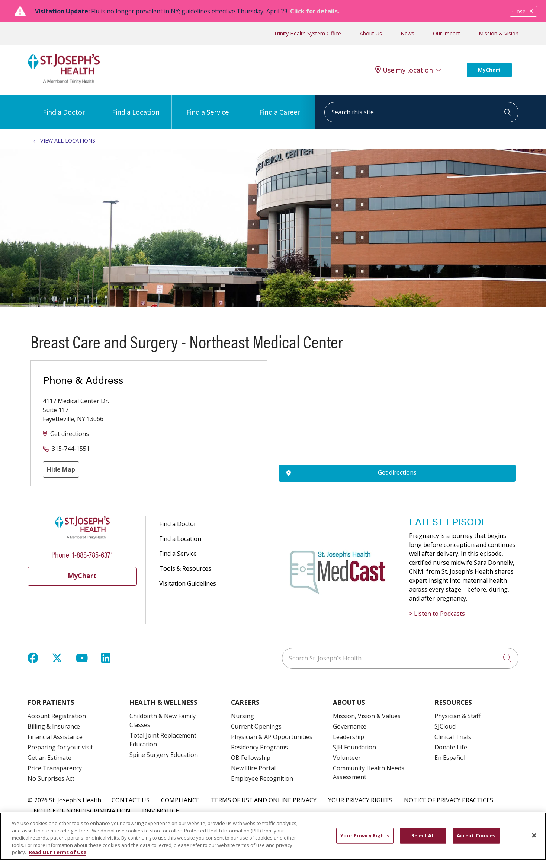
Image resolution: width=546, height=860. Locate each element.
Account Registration (57, 716)
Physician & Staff (457, 716)
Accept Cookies (476, 835)
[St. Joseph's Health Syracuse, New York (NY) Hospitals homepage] (64, 81)
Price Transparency (55, 768)
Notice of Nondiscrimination (82, 811)
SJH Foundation (354, 747)
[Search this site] (421, 112)
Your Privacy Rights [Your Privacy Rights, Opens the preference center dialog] (364, 835)
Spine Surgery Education (163, 755)
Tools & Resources (185, 568)
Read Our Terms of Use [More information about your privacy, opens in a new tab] (57, 852)
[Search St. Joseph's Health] (400, 658)
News (407, 33)
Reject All (423, 835)
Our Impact (446, 33)
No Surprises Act (51, 778)
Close (523, 11)
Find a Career (279, 106)
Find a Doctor (63, 106)
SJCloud (445, 726)
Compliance (180, 800)
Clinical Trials (452, 737)
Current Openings (256, 726)
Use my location (404, 70)
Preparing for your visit (60, 747)
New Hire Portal (253, 768)
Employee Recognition (262, 778)
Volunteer (347, 758)
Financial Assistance (55, 737)
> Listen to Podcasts (437, 613)
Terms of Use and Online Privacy (264, 800)
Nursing (242, 716)
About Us (371, 33)
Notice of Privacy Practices (448, 800)
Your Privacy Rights (360, 800)
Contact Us (131, 800)
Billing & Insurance (54, 726)
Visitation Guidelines (187, 583)
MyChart (489, 69)
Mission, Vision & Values (367, 716)
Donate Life (450, 747)
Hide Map (61, 469)
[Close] (534, 835)
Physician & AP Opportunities (271, 737)
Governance (349, 726)
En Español (449, 758)
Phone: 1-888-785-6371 (82, 554)
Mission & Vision (498, 33)
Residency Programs (259, 747)
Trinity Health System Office (307, 33)
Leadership (348, 737)
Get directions (69, 434)
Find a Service (207, 106)
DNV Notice (160, 811)
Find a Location (135, 106)
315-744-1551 (71, 449)
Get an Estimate (49, 758)
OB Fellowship (250, 758)
